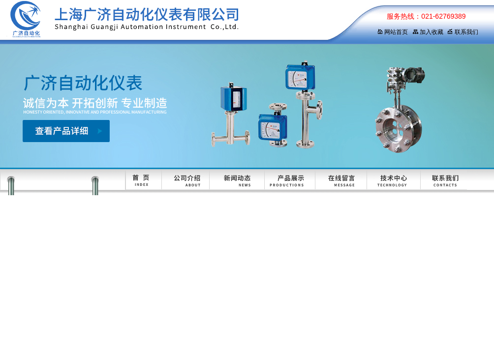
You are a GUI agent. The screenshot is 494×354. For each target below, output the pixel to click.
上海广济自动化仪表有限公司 (179, 22)
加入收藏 (427, 32)
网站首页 (392, 32)
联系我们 (462, 32)
